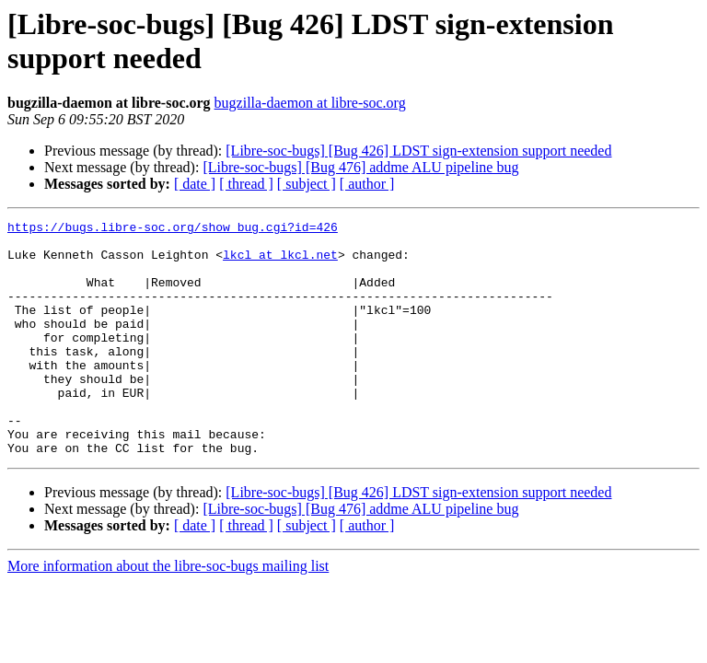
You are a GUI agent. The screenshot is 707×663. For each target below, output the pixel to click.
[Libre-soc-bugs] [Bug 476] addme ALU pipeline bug (360, 167)
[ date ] (194, 184)
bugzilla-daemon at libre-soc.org (310, 102)
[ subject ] (306, 184)
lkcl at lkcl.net (280, 262)
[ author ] (367, 184)
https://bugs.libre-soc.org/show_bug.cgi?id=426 (172, 229)
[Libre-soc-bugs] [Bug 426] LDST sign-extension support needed (418, 150)
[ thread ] (246, 184)
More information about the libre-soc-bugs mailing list (168, 613)
